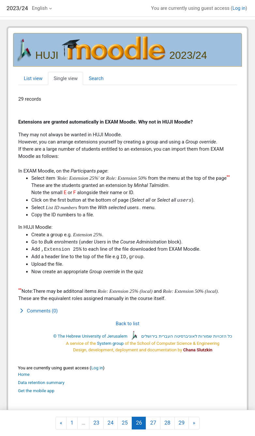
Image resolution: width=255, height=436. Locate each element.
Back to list (128, 324)
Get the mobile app (36, 390)
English (40, 8)
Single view (65, 78)
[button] (127, 310)
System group (110, 343)
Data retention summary (41, 382)
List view (33, 78)
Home (24, 374)
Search (96, 78)
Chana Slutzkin (197, 349)
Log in (239, 8)
